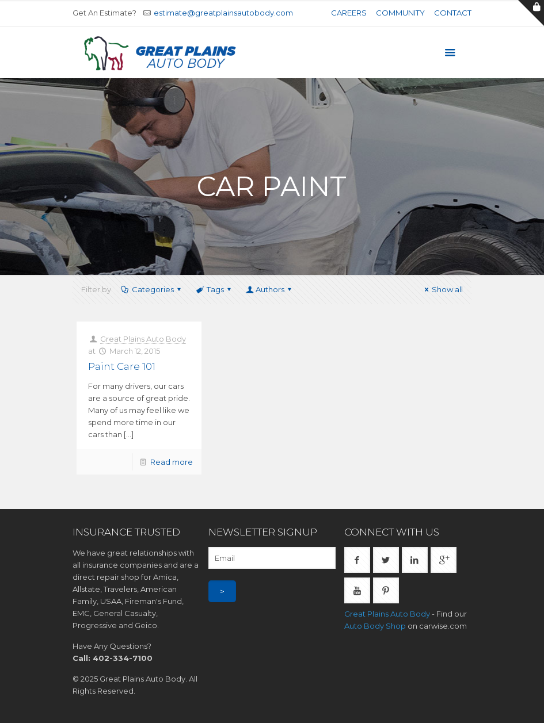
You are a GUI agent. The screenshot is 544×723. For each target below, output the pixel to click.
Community (400, 12)
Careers (349, 12)
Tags (214, 289)
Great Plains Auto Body (143, 338)
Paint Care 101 (121, 366)
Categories (152, 289)
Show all (442, 289)
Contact (452, 12)
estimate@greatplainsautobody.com (223, 12)
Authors (269, 289)
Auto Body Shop (375, 625)
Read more (171, 461)
